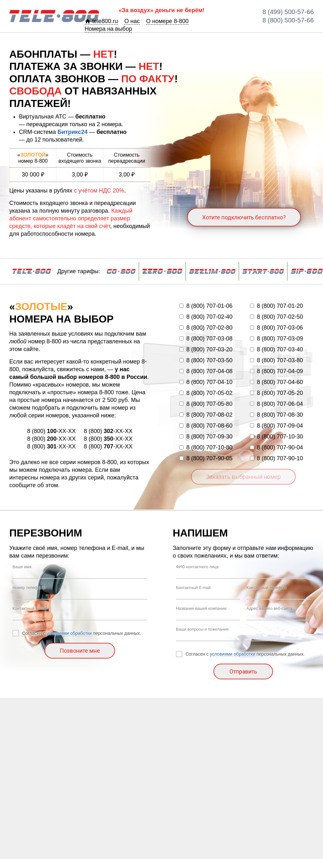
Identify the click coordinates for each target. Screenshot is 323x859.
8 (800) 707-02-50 (276, 317)
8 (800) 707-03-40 (276, 349)
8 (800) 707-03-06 (276, 327)
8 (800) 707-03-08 (205, 338)
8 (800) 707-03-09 (276, 338)
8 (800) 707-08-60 (205, 425)
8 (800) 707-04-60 (276, 382)
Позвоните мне (80, 650)
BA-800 (54, 16)
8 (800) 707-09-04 (276, 425)
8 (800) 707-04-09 (276, 371)
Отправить (243, 671)
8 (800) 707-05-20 (276, 393)
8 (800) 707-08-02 (205, 415)
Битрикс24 (72, 132)
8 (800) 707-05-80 (205, 404)
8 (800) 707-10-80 (205, 447)
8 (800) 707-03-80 (276, 360)
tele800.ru (101, 21)
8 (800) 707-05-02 (205, 393)
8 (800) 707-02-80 (205, 327)
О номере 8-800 (167, 21)
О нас (132, 21)
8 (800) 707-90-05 (205, 458)
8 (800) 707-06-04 (276, 404)
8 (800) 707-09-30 (205, 436)
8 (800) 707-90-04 (276, 447)
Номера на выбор (108, 29)
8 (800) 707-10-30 (276, 436)
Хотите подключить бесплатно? (244, 217)
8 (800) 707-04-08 (205, 371)
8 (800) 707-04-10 (205, 382)
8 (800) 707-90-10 (276, 458)
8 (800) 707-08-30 (276, 415)
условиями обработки (69, 633)
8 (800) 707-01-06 (205, 306)
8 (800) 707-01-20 (276, 306)
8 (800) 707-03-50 (205, 360)
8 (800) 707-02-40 (205, 317)
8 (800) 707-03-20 (205, 349)
